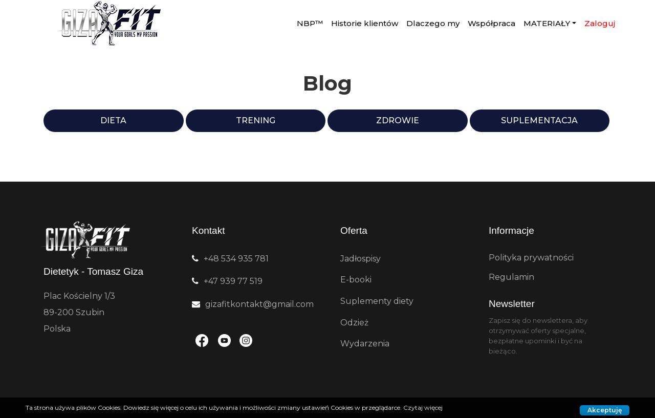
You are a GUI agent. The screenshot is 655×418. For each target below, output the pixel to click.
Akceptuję (604, 410)
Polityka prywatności (531, 257)
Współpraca (491, 23)
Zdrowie (397, 120)
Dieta (113, 120)
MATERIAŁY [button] (546, 23)
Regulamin (511, 277)
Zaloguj (599, 23)
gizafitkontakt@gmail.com (259, 304)
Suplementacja (539, 120)
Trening (255, 120)
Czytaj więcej (423, 407)
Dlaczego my (433, 23)
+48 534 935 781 (236, 258)
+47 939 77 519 (233, 281)
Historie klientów (364, 23)
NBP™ (310, 23)
